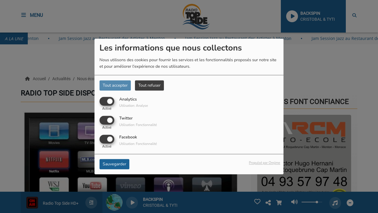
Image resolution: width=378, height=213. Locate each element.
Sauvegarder (114, 164)
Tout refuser (149, 85)
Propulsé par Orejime (264, 163)
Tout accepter (115, 85)
